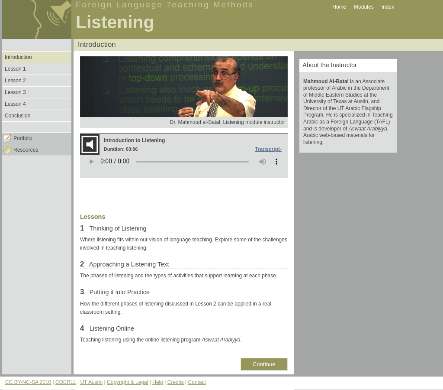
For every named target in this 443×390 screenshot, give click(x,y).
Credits (175, 382)
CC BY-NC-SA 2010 (28, 382)
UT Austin (91, 382)
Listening (115, 22)
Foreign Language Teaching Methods (165, 4)
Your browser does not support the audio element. (184, 166)
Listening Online (111, 328)
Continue (264, 364)
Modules (363, 7)
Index (388, 7)
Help (157, 382)
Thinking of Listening (117, 228)
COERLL (65, 382)
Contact (197, 382)
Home (339, 7)
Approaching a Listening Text (128, 264)
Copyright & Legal (127, 382)
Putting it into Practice (119, 292)
